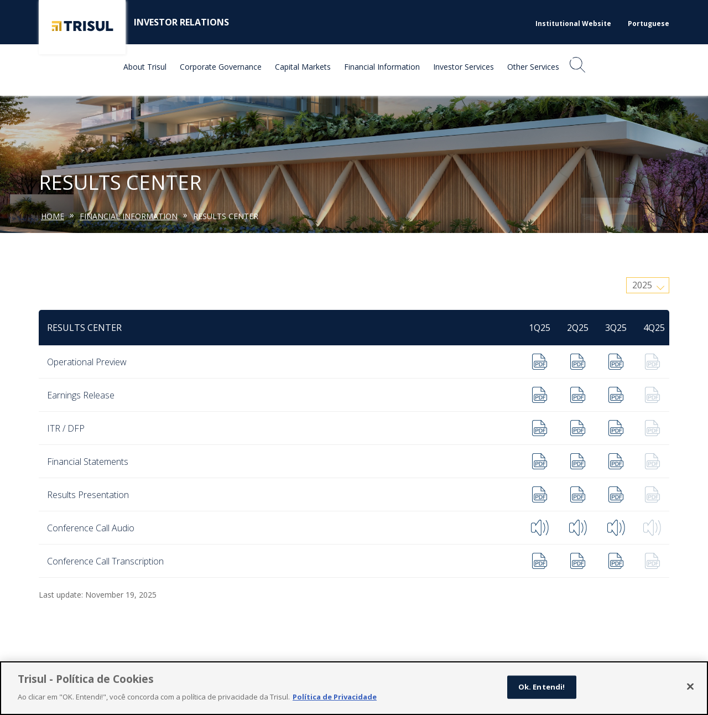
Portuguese (648, 23)
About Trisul (144, 66)
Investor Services (463, 66)
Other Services (533, 66)
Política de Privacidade (335, 701)
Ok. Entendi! (541, 691)
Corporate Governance (221, 66)
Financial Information (382, 66)
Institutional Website (573, 23)
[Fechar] (690, 691)
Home (52, 216)
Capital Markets (303, 66)
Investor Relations (181, 22)
